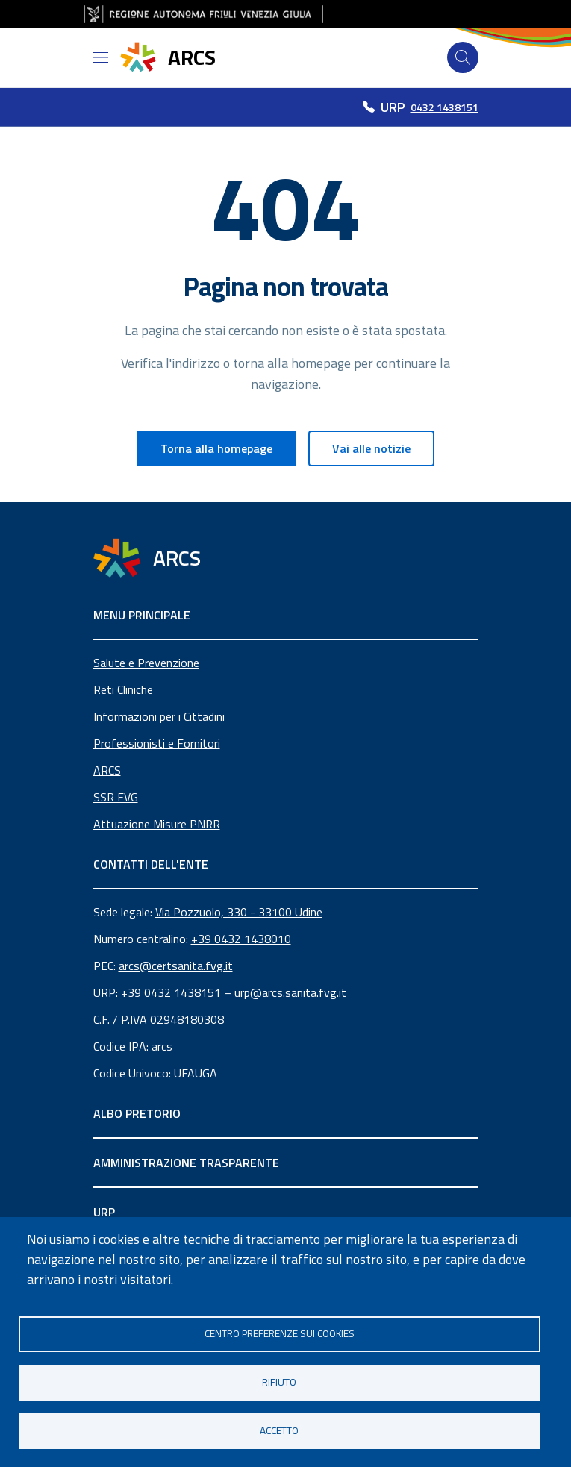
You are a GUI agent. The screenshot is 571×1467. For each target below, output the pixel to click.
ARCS (107, 770)
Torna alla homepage (216, 448)
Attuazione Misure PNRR (156, 824)
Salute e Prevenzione (146, 663)
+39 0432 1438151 (171, 992)
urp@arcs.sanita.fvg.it (290, 992)
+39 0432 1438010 (241, 939)
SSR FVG (115, 797)
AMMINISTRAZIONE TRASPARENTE (186, 1163)
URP (104, 1212)
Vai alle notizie (371, 448)
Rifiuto (279, 1381)
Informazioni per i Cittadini (159, 716)
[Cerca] (462, 57)
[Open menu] (100, 57)
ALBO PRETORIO (137, 1113)
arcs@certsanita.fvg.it (176, 966)
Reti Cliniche (123, 689)
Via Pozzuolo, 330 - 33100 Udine (238, 912)
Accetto (279, 1430)
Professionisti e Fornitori (156, 743)
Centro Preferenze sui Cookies (280, 1333)
